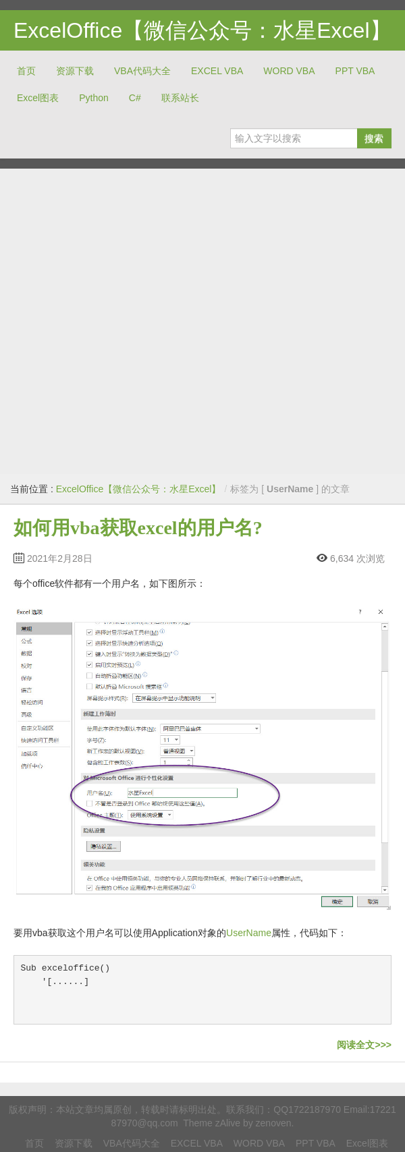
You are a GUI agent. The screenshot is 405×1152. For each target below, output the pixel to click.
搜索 (373, 138)
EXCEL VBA (217, 70)
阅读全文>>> (364, 1044)
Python (94, 97)
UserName (248, 932)
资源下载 (75, 70)
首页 (26, 70)
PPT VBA (355, 70)
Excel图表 (38, 97)
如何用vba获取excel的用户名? (138, 527)
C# (135, 97)
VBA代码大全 (142, 70)
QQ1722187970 (307, 1109)
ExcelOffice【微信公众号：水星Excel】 (203, 30)
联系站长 (180, 97)
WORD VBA (289, 70)
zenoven (274, 1123)
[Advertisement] (139, 321)
